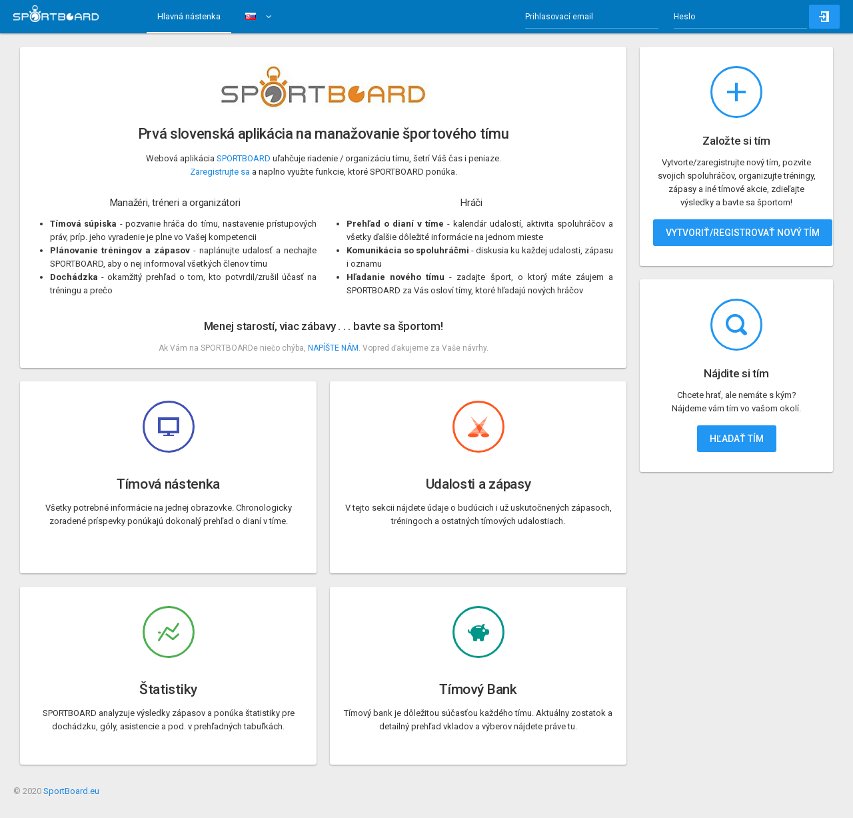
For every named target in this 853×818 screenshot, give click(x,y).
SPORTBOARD (244, 158)
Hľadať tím (737, 438)
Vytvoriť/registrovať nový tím (743, 232)
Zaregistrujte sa (220, 172)
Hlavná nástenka (189, 16)
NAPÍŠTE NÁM (333, 348)
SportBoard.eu (71, 791)
